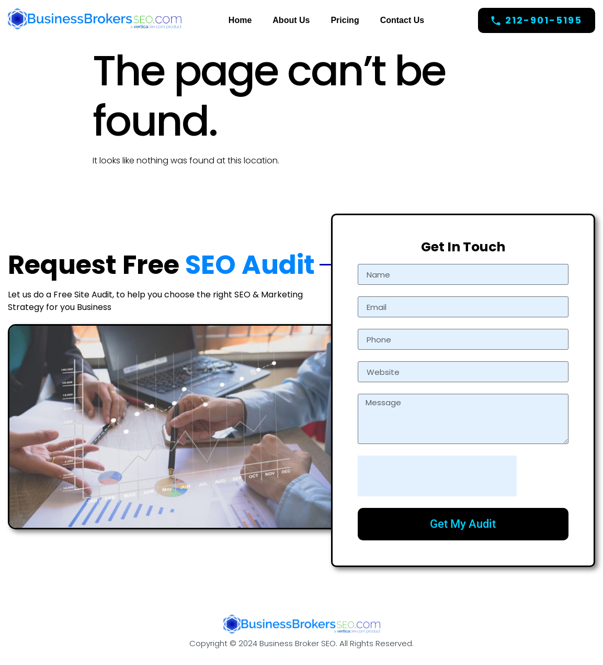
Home (240, 20)
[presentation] (437, 476)
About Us (291, 20)
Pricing (345, 20)
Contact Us (402, 20)
